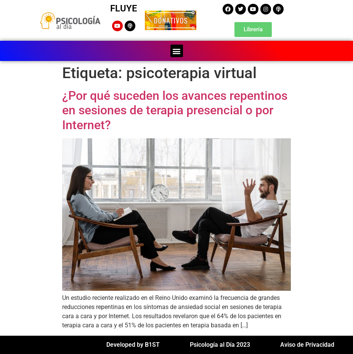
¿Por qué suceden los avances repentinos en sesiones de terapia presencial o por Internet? (174, 110)
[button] (176, 51)
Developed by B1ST (133, 344)
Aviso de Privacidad (307, 344)
